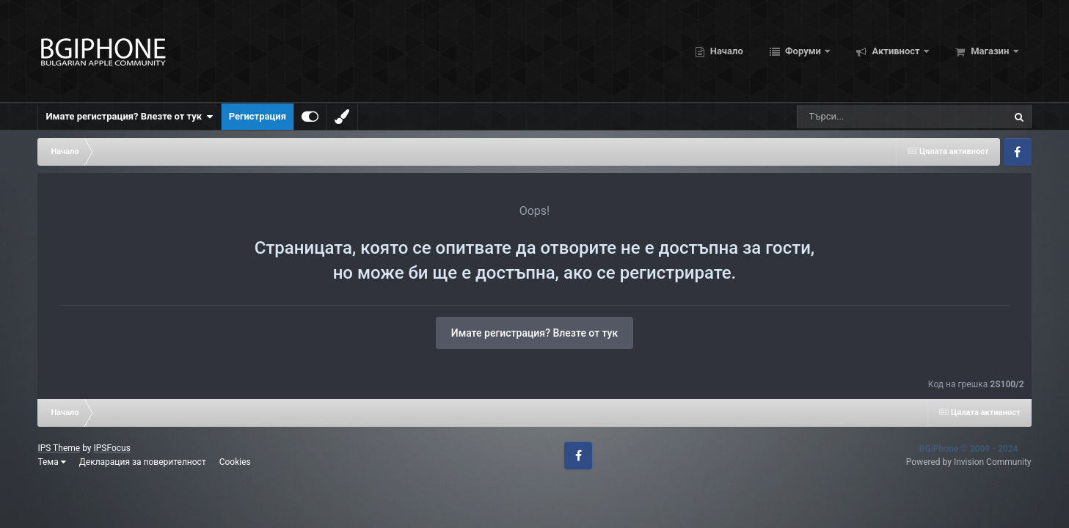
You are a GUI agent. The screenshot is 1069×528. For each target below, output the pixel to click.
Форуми (803, 50)
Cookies (235, 462)
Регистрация (257, 116)
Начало (725, 50)
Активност (895, 50)
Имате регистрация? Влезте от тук (129, 116)
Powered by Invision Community (969, 462)
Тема (51, 462)
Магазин (990, 50)
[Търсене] (865, 116)
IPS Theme (58, 448)
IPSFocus (111, 448)
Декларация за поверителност (142, 462)
